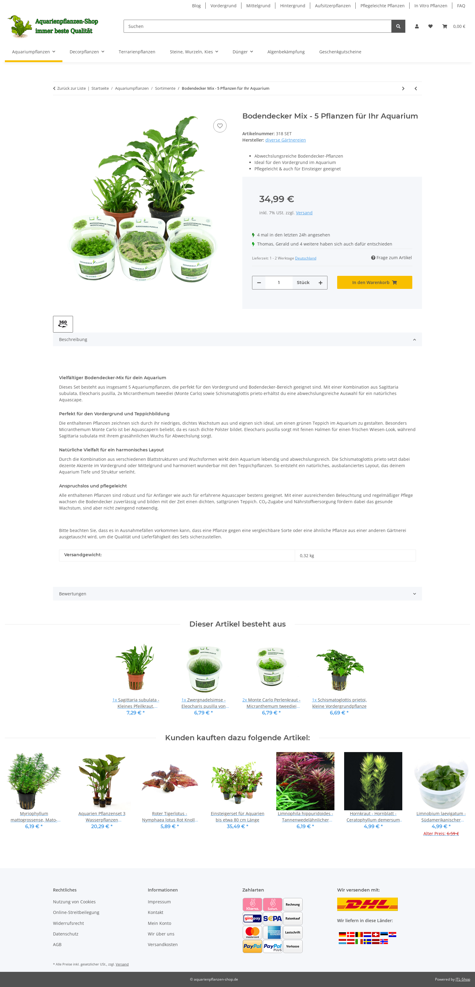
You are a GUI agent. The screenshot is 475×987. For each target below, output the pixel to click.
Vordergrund (224, 5)
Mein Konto (159, 923)
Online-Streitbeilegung (76, 912)
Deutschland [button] (305, 258)
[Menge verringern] (259, 282)
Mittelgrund (258, 5)
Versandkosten (163, 944)
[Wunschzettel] (430, 26)
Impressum (159, 902)
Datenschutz (65, 934)
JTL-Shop (463, 979)
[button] (417, 26)
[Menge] (279, 282)
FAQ (461, 5)
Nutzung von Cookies (74, 902)
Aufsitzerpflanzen (333, 5)
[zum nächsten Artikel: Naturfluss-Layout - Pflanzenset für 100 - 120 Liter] (403, 88)
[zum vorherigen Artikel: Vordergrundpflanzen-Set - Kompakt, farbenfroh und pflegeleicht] (416, 88)
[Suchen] (258, 26)
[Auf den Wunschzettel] (220, 125)
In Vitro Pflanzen (430, 5)
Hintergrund (292, 5)
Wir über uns (161, 934)
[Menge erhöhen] (320, 282)
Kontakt (155, 912)
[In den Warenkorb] (58, 108)
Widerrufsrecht (68, 923)
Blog (196, 5)
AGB (57, 944)
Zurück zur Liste (71, 88)
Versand (304, 213)
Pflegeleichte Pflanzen (382, 5)
